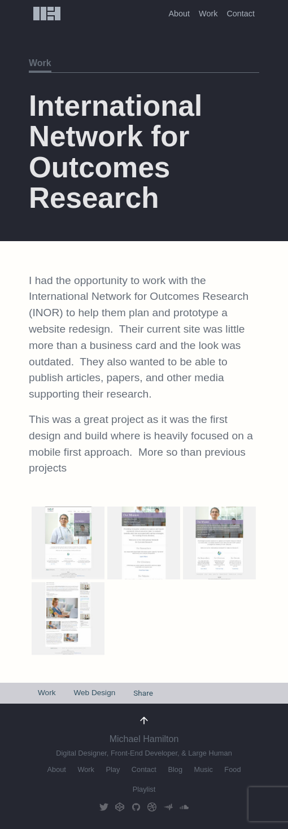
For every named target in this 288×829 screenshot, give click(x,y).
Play (113, 769)
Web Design (94, 692)
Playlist (144, 789)
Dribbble (152, 807)
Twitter (104, 807)
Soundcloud (184, 807)
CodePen (119, 807)
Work (208, 13)
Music (203, 769)
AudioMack (168, 807)
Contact (240, 13)
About (179, 13)
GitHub (136, 807)
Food (232, 769)
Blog (175, 769)
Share (143, 692)
